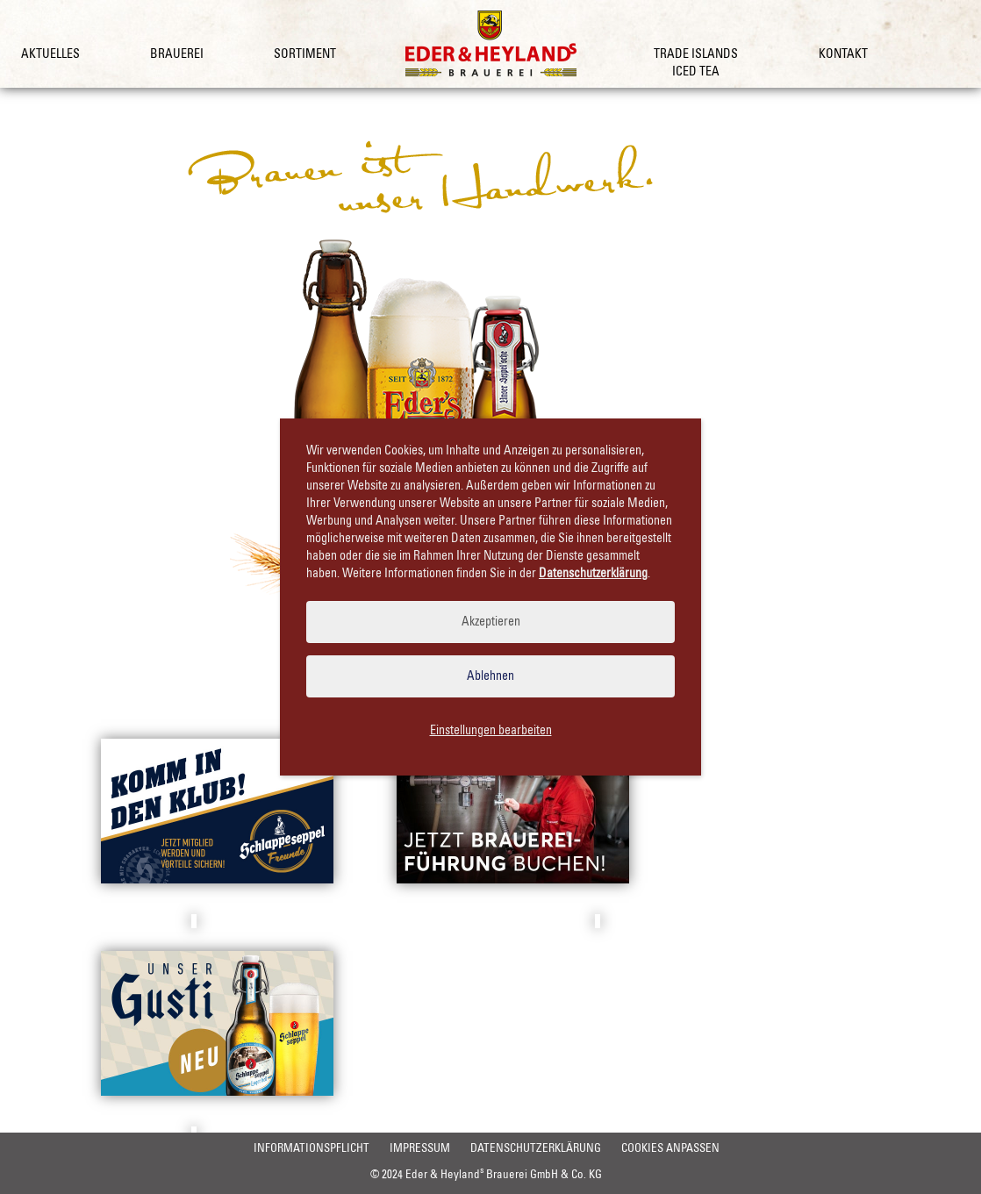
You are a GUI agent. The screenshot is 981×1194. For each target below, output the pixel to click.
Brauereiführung (514, 921)
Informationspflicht (162, 1176)
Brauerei (177, 54)
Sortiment (305, 54)
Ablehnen (490, 676)
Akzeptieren (491, 622)
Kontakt (843, 54)
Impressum (279, 1176)
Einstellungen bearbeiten (491, 731)
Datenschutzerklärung (404, 1176)
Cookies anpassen (547, 1176)
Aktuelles (50, 54)
